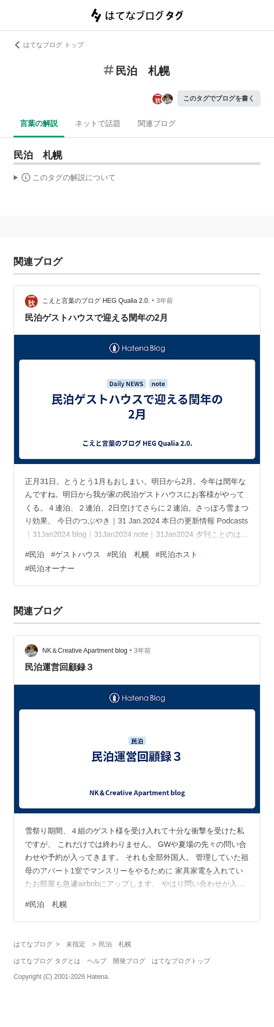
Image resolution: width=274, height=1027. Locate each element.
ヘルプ (96, 961)
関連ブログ (157, 123)
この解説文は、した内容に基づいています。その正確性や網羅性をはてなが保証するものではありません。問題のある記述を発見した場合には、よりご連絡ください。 (65, 179)
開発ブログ (129, 961)
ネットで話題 (98, 123)
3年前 (164, 300)
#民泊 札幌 (128, 554)
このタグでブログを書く (219, 98)
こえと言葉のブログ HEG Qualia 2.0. (96, 300)
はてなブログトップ (181, 961)
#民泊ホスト (177, 554)
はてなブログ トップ (48, 45)
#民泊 (34, 554)
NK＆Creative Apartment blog (84, 650)
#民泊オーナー (50, 568)
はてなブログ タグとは (47, 961)
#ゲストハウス (76, 554)
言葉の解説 (39, 123)
